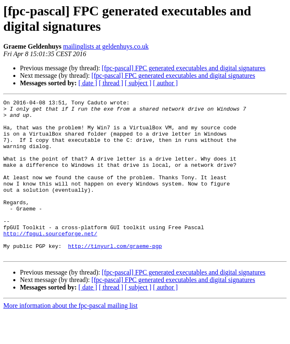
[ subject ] (138, 83)
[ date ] (87, 83)
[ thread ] (111, 83)
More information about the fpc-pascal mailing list (70, 336)
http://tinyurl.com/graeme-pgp (115, 276)
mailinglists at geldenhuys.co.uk (106, 46)
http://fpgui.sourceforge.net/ (50, 261)
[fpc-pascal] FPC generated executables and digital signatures (184, 68)
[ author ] (165, 83)
